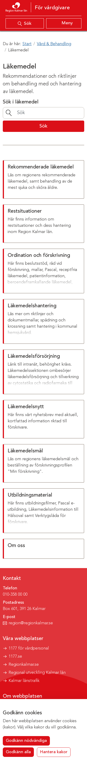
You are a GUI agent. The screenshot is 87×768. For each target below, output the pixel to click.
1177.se (15, 656)
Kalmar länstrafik (24, 681)
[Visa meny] (64, 23)
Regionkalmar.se (24, 664)
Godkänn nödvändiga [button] (26, 741)
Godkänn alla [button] (18, 752)
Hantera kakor (54, 752)
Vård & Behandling (54, 44)
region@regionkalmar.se (31, 623)
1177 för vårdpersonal (29, 648)
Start (27, 44)
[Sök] (43, 112)
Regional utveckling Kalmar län (37, 673)
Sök (43, 126)
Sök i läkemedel (21, 102)
